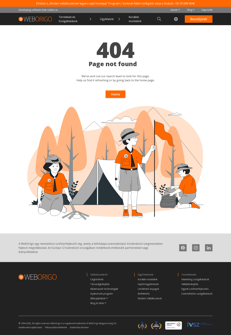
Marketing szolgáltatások (195, 279)
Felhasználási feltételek (56, 327)
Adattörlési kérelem (79, 327)
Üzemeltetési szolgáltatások (196, 293)
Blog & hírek (97, 303)
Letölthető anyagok (148, 288)
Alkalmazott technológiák (104, 288)
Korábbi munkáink (135, 19)
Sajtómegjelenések (148, 284)
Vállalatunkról (98, 274)
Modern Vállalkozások (150, 298)
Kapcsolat (207, 9)
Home (115, 94)
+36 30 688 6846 (184, 3)
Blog (189, 9)
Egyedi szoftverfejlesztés (195, 288)
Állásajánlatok (98, 298)
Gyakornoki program (101, 293)
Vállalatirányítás (189, 284)
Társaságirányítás (100, 284)
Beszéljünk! (198, 19)
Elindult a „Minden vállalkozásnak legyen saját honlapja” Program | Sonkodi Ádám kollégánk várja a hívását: (115, 3)
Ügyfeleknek (145, 274)
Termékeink (188, 274)
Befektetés (144, 293)
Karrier (174, 9)
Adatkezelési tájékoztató (30, 327)
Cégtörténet (97, 279)
